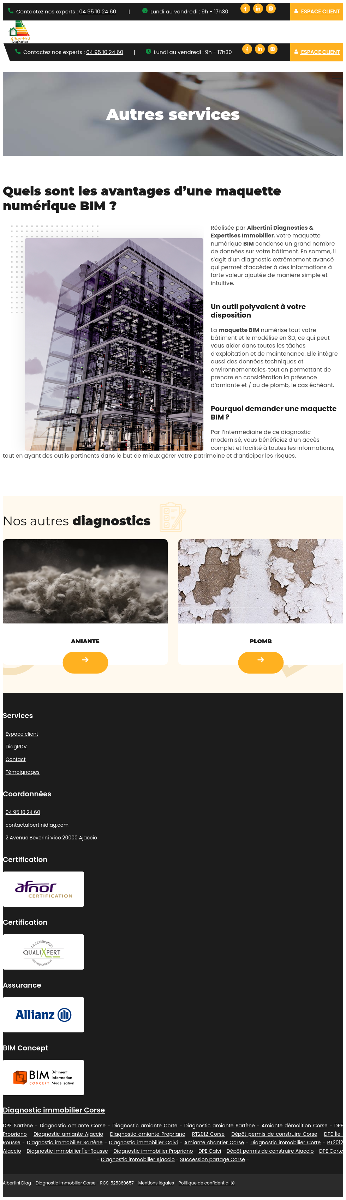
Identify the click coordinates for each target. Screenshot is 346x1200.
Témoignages (23, 772)
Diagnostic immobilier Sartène (64, 1142)
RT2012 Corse (208, 1134)
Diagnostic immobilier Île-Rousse (67, 1150)
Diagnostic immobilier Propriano (153, 1150)
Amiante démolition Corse (295, 1125)
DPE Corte (331, 1150)
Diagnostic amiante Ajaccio (68, 1134)
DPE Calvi (209, 1150)
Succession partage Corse (212, 1159)
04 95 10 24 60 (97, 11)
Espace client (317, 11)
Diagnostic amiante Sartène (219, 1125)
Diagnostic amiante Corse (73, 1125)
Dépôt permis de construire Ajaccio (270, 1150)
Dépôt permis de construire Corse (274, 1134)
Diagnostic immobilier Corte (285, 1142)
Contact (16, 759)
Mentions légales (156, 1183)
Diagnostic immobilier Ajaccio (138, 1159)
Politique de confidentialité (207, 1183)
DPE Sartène (18, 1125)
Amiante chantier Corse (214, 1142)
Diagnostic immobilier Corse (54, 1110)
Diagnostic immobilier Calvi (143, 1142)
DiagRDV (16, 746)
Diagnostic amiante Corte (144, 1125)
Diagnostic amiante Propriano (147, 1134)
